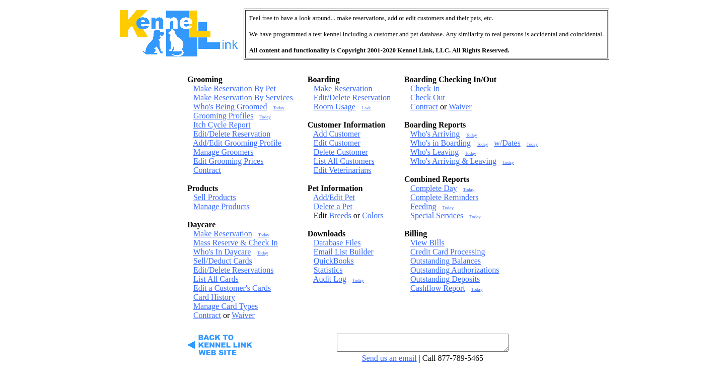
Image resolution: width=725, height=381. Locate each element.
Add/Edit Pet (334, 197)
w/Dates (507, 143)
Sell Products (214, 197)
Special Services (436, 215)
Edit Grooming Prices (228, 161)
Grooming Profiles (223, 115)
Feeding (423, 206)
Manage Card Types (225, 306)
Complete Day (433, 188)
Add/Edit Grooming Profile (237, 143)
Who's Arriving (435, 134)
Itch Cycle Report (222, 124)
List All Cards (216, 279)
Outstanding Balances (445, 261)
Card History (214, 297)
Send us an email (389, 361)
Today (278, 107)
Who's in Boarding (440, 143)
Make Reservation (222, 233)
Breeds (340, 215)
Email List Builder (344, 251)
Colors (373, 215)
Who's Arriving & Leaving (453, 161)
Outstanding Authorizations (454, 270)
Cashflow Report (437, 288)
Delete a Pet (333, 206)
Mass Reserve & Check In (235, 242)
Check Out (427, 97)
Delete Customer (341, 152)
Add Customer (336, 134)
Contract (207, 170)
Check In (425, 88)
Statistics (328, 270)
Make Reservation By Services (243, 97)
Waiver (243, 315)
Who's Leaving (434, 152)
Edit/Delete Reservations (233, 270)
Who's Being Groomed (230, 106)
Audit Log (329, 279)
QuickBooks (334, 261)
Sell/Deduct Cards (222, 261)
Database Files (337, 242)
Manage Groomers (223, 152)
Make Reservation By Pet (234, 88)
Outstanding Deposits (445, 279)
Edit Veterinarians (343, 170)
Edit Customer (337, 143)
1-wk (366, 107)
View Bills (427, 242)
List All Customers (344, 161)
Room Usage (334, 106)
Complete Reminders (444, 197)
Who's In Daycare (222, 251)
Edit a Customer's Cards (232, 288)
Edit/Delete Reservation (231, 134)
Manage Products (221, 206)
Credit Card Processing (447, 251)
